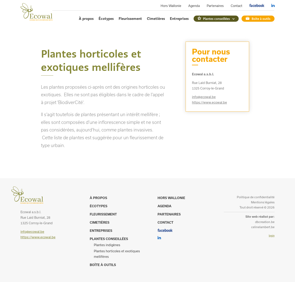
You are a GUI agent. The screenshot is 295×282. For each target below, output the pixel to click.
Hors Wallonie (171, 6)
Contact (236, 6)
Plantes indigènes (107, 245)
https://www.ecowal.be (209, 102)
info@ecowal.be (204, 97)
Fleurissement (130, 18)
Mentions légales (263, 202)
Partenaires (215, 6)
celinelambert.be (263, 227)
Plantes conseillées (216, 19)
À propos (86, 18)
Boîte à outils (261, 19)
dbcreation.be (265, 222)
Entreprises (179, 18)
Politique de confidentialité (256, 197)
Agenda (194, 6)
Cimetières (156, 18)
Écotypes (106, 18)
